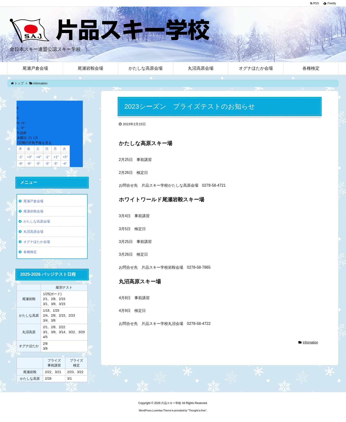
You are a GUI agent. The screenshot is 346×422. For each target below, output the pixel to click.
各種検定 (30, 252)
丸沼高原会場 (33, 231)
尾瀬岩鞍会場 (33, 211)
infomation (310, 342)
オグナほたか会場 (36, 242)
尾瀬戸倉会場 (33, 201)
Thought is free (197, 410)
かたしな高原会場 (36, 221)
